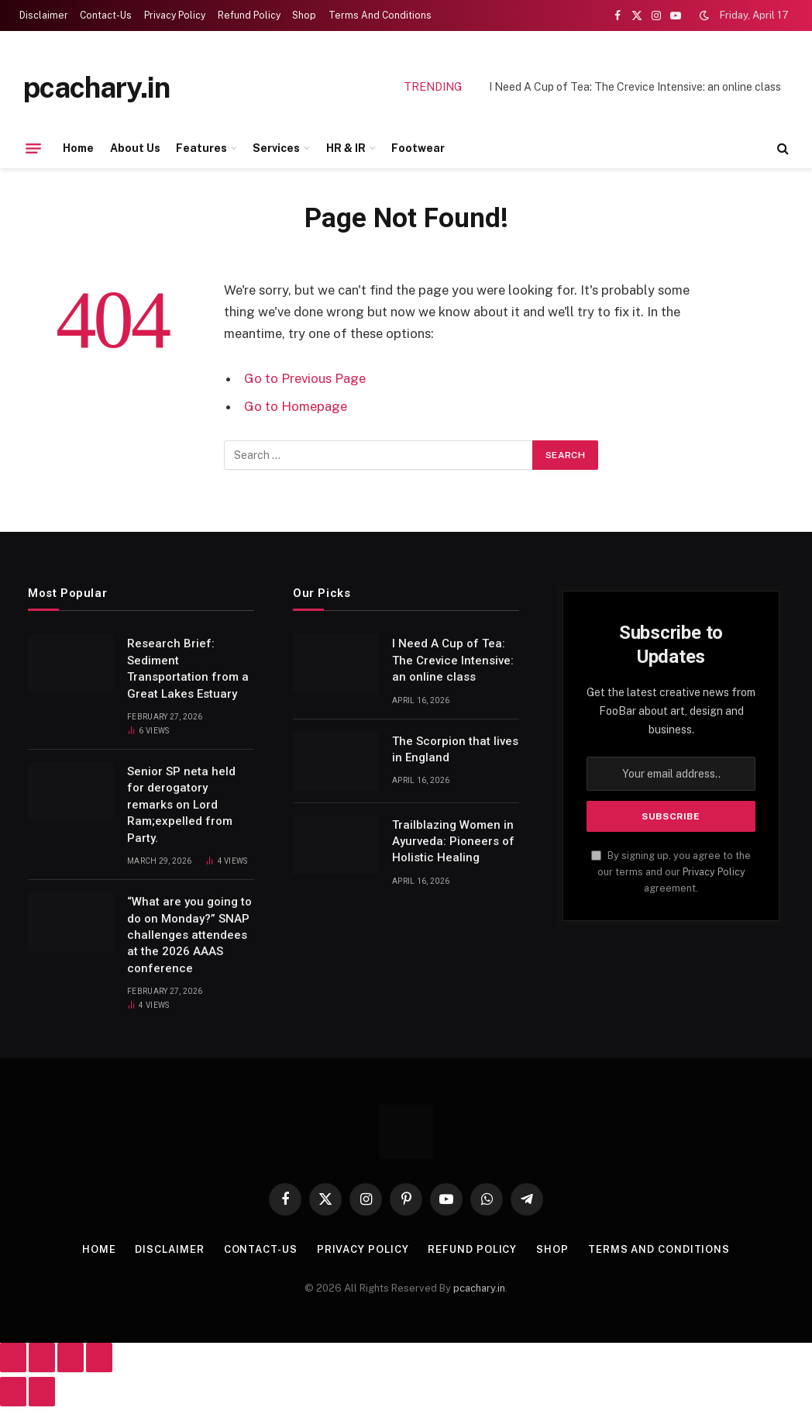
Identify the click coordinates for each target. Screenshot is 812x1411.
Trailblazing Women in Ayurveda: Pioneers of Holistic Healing (453, 841)
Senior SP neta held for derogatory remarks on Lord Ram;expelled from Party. (181, 804)
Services (276, 148)
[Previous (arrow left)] (13, 1391)
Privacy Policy (174, 15)
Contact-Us (106, 15)
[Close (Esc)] (99, 1357)
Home (78, 148)
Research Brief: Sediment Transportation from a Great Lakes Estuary (188, 668)
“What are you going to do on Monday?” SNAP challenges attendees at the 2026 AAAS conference (189, 935)
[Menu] (33, 148)
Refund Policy (249, 15)
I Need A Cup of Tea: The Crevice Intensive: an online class (635, 87)
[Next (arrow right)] (42, 1391)
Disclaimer (43, 15)
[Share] (70, 1357)
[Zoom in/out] (13, 1357)
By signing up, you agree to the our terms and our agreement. (671, 872)
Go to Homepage (295, 406)
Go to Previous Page (305, 378)
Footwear (418, 148)
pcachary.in (479, 1288)
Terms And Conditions (380, 15)
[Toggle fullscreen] (42, 1357)
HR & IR (346, 148)
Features (201, 148)
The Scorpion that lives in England (455, 749)
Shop (304, 15)
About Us (135, 148)
